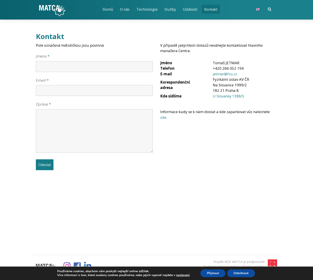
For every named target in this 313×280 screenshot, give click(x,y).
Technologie (147, 9)
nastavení (182, 275)
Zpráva (43, 104)
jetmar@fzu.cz (225, 73)
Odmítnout (241, 273)
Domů (108, 9)
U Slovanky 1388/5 (229, 96)
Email (42, 80)
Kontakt (211, 9)
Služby (170, 9)
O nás (125, 9)
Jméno (43, 56)
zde (163, 117)
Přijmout (213, 273)
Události (190, 9)
